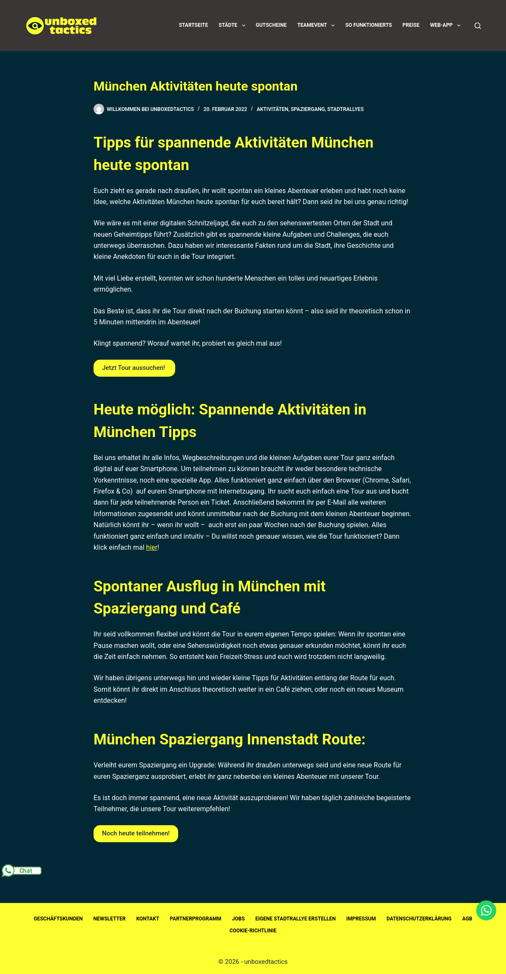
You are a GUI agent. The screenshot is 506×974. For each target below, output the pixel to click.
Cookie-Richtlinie (253, 931)
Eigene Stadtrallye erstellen (296, 919)
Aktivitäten (272, 109)
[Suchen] (478, 26)
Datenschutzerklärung (419, 919)
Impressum (361, 919)
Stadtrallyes (345, 109)
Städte (233, 25)
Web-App (447, 25)
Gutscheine (271, 25)
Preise (411, 25)
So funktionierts (368, 25)
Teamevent (317, 25)
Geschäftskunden (58, 919)
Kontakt (147, 919)
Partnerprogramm (195, 919)
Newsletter (110, 919)
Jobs (238, 919)
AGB (467, 919)
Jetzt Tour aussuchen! (134, 368)
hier (152, 547)
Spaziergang (308, 109)
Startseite (193, 25)
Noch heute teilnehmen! (136, 833)
